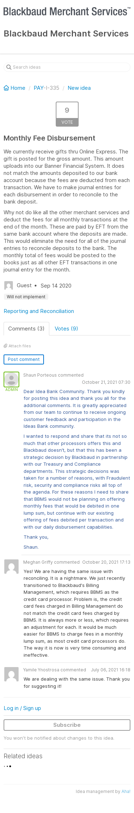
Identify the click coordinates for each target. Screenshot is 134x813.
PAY (38, 87)
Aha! (125, 791)
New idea (79, 87)
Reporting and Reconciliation (39, 311)
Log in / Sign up (22, 708)
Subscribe (67, 724)
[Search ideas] (67, 67)
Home (15, 87)
